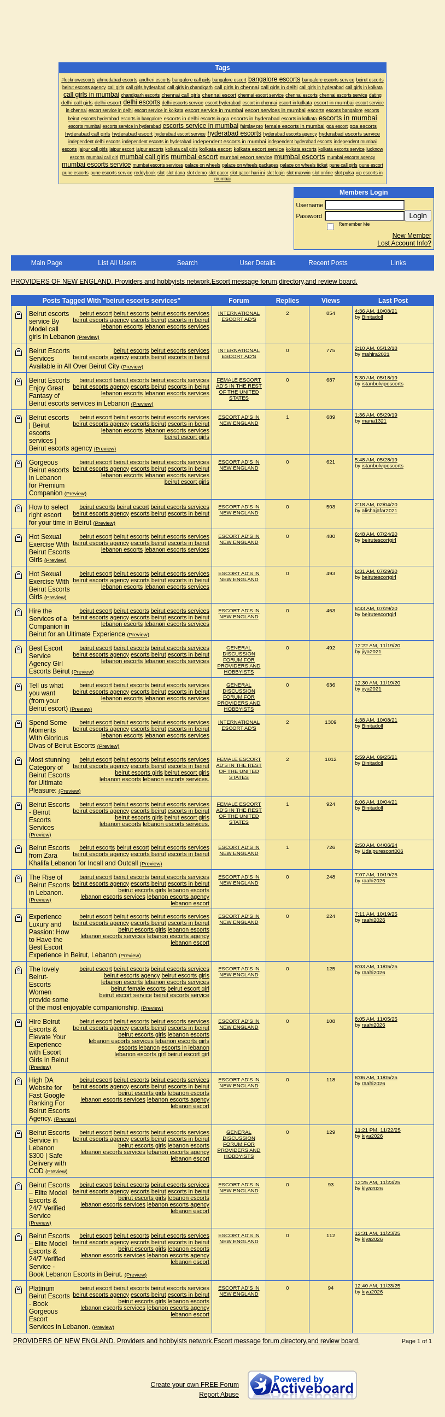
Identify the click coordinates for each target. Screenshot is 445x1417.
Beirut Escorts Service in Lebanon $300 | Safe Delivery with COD (49, 1152)
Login (418, 216)
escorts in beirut (188, 320)
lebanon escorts (122, 326)
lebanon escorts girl (140, 1054)
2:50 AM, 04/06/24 (376, 845)
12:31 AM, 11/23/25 (377, 1233)
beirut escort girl (188, 988)
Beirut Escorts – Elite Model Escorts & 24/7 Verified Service (49, 1200)
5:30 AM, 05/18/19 (376, 377)
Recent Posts (327, 263)
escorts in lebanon (185, 1047)
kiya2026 (372, 1136)
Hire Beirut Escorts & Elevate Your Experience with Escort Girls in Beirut (48, 1041)
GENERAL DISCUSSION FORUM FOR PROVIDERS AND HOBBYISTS (239, 660)
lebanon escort (190, 903)
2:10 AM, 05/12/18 (376, 348)
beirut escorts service (181, 995)
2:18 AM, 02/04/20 (376, 504)
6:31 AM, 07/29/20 (376, 571)
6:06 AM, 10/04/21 (376, 802)
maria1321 (374, 421)
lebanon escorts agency (178, 896)
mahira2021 (376, 354)
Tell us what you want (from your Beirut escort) (48, 697)
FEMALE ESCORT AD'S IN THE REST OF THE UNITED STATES (239, 389)
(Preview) (88, 337)
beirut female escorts (138, 988)
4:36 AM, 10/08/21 (376, 311)
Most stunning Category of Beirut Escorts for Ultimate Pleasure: (49, 775)
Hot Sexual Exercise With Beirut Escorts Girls (49, 548)
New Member (412, 235)
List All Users (117, 263)
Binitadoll (372, 317)
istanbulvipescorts (382, 383)
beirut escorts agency (101, 320)
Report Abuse (219, 1394)
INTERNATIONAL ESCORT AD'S (239, 316)
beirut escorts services (180, 313)
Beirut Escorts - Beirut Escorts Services (49, 816)
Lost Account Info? (404, 243)
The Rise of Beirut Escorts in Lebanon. (49, 885)
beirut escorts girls (139, 772)
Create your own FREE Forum (195, 1385)
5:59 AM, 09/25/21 (376, 757)
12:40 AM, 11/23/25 (377, 1286)
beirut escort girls (187, 437)
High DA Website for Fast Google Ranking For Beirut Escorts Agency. (49, 1099)
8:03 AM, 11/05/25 (376, 966)
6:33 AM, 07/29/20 (376, 608)
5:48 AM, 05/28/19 (376, 459)
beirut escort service (125, 995)
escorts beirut (148, 320)
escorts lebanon (139, 1047)
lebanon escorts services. (176, 779)
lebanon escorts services (176, 326)
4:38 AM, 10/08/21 (376, 720)
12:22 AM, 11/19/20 (377, 645)
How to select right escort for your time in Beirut (60, 514)
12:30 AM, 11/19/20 (377, 683)
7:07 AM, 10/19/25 (376, 874)
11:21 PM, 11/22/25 (378, 1130)
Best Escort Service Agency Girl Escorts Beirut (49, 660)
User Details (258, 263)
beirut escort (95, 313)
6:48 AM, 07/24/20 (376, 534)
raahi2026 (373, 880)
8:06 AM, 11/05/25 (376, 1077)
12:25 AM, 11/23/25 (377, 1182)
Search (187, 263)
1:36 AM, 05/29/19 (376, 415)
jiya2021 (372, 651)
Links (398, 263)
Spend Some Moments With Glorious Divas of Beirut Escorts (62, 734)
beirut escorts (131, 313)
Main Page (46, 263)
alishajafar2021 (379, 510)
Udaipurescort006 (382, 851)
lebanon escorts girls (182, 1041)
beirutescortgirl (379, 540)
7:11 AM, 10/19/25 (376, 914)
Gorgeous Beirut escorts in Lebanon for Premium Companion (49, 478)
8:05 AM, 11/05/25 (376, 1019)
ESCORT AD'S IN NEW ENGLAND (239, 420)
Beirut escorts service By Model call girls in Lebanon (52, 325)
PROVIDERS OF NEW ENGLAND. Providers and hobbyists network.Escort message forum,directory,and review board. (184, 281)
